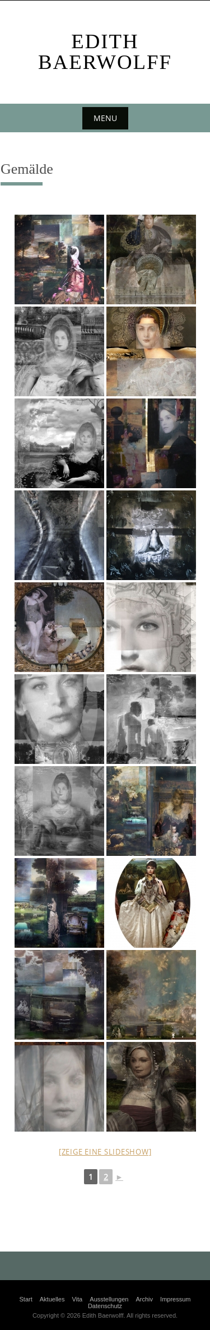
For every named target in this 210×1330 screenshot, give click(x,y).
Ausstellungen (109, 1299)
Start (25, 1299)
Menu (105, 118)
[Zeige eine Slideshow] (105, 1152)
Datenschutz (105, 1306)
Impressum (175, 1299)
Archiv (144, 1299)
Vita (77, 1299)
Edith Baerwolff (105, 51)
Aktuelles (52, 1299)
